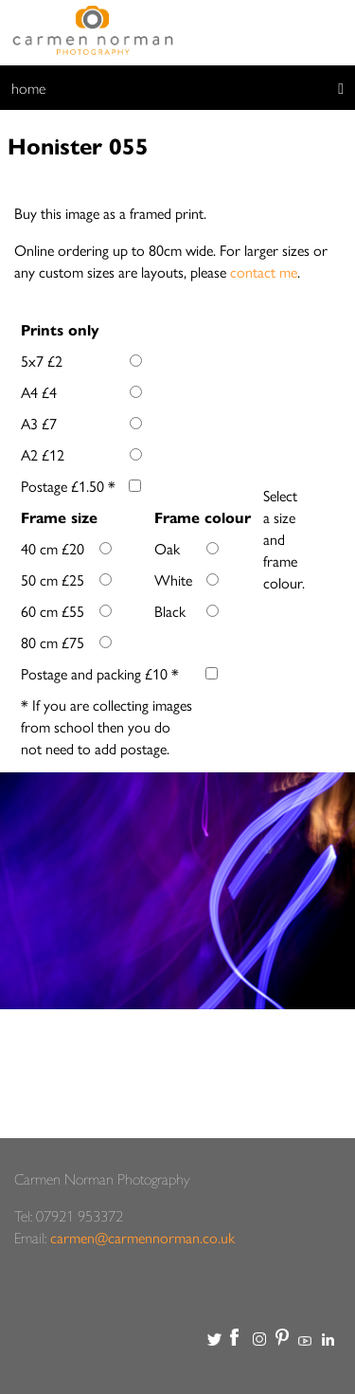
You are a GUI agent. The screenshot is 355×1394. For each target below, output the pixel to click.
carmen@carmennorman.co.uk (142, 1237)
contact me (263, 271)
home (28, 88)
